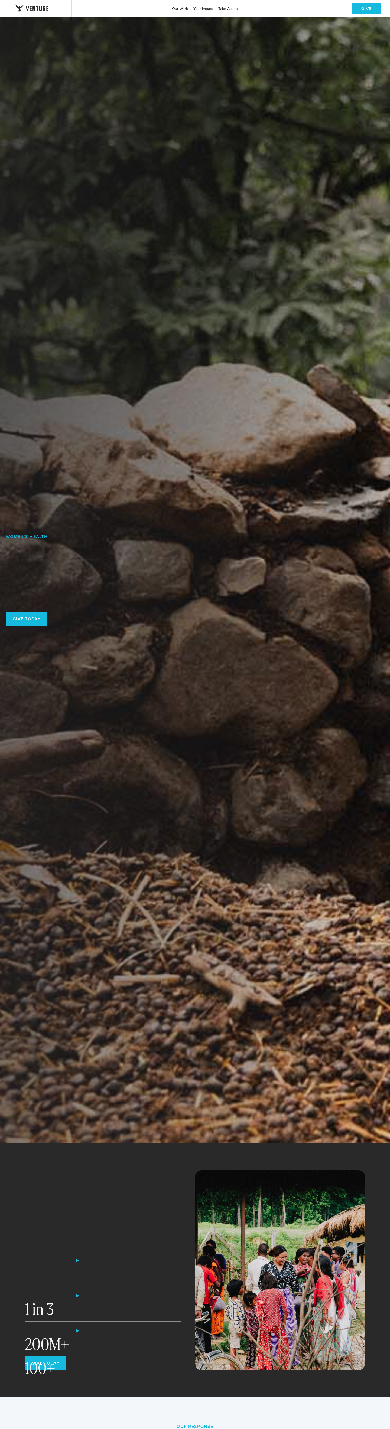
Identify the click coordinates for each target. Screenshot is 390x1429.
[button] (180, 9)
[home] (32, 8)
